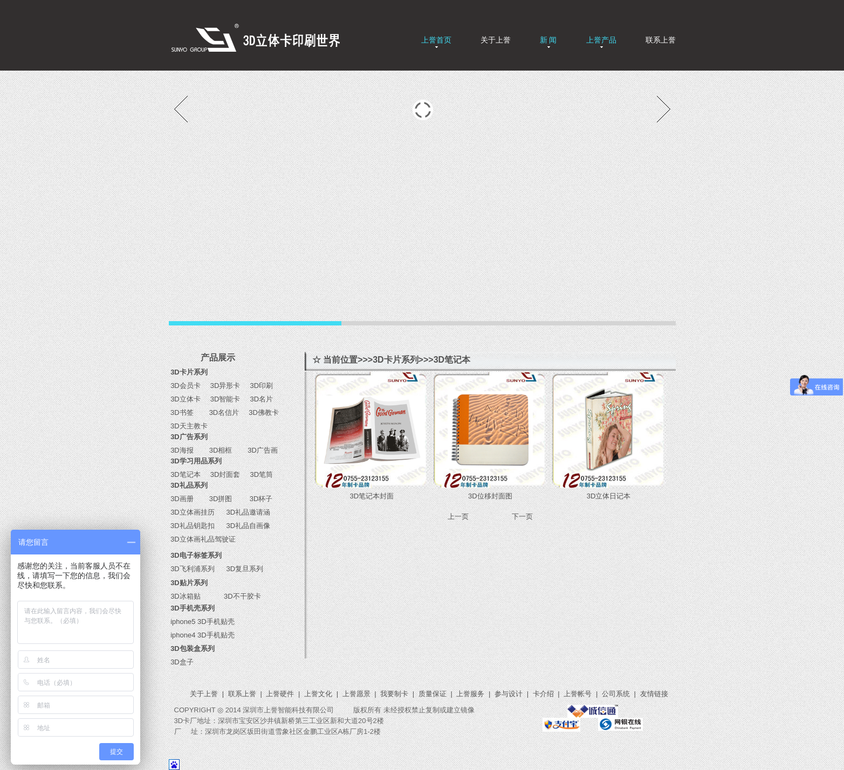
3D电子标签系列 (196, 555)
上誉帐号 (578, 694)
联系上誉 (661, 40)
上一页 (458, 516)
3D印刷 (257, 385)
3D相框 (218, 450)
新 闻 (548, 40)
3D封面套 (225, 474)
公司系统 (616, 694)
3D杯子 (257, 499)
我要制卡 (394, 694)
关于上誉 (496, 40)
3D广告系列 (189, 437)
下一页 (522, 516)
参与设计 (509, 694)
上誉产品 (601, 40)
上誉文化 (318, 694)
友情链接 (654, 694)
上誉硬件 (280, 694)
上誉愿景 (356, 694)
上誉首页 (436, 40)
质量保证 (432, 694)
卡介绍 (543, 694)
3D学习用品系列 (196, 461)
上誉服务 (470, 694)
